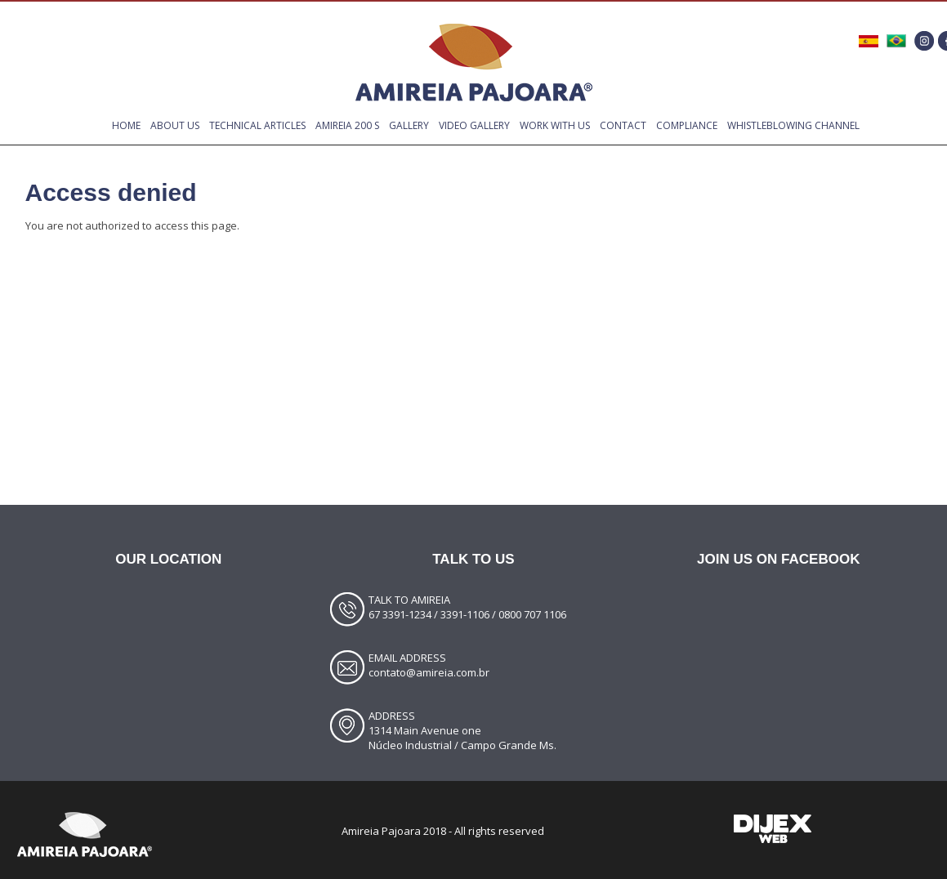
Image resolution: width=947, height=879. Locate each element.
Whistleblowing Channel (793, 125)
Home (126, 125)
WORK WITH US (555, 125)
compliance (686, 125)
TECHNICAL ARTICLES (257, 125)
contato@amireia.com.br (429, 672)
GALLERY (409, 125)
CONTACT (623, 125)
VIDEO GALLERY (474, 125)
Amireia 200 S (347, 125)
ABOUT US (174, 125)
